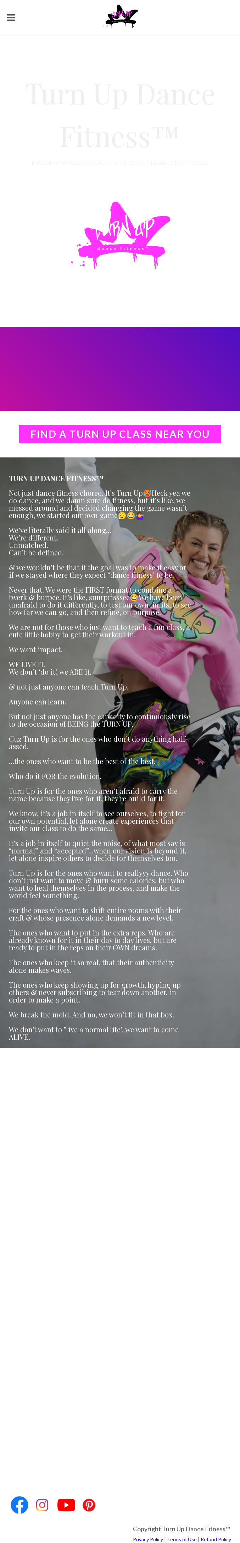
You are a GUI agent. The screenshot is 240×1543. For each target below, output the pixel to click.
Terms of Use (182, 1539)
